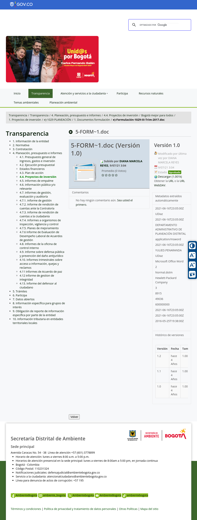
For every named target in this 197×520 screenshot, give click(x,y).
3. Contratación (23, 149)
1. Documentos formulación (92, 120)
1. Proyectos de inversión (25, 120)
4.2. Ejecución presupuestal (37, 165)
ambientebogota (135, 495)
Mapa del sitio (149, 509)
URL (171, 181)
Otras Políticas (128, 509)
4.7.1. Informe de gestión (36, 200)
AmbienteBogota (24, 495)
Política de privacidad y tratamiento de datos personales (80, 509)
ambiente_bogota (52, 495)
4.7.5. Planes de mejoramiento (39, 228)
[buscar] (159, 25)
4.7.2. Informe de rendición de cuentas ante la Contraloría (39, 206)
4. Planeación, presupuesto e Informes (76, 115)
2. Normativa (21, 145)
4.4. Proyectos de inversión (121, 115)
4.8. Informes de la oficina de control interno (38, 246)
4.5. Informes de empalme (36, 181)
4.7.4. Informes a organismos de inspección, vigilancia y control (40, 222)
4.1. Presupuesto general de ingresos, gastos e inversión (38, 159)
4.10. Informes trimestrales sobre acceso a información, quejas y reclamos (41, 263)
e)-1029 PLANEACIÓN (57, 120)
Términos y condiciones (26, 509)
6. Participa (20, 295)
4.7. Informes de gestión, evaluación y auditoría (35, 194)
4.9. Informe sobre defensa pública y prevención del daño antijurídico (42, 254)
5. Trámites (20, 291)
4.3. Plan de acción (32, 173)
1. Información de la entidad (31, 141)
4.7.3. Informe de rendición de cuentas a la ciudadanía (39, 214)
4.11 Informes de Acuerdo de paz (41, 271)
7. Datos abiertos (24, 299)
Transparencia (18, 115)
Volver (74, 416)
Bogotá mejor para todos (157, 115)
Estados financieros (32, 169)
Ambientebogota (81, 495)
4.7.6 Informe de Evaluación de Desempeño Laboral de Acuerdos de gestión (41, 236)
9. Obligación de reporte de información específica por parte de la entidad (38, 313)
